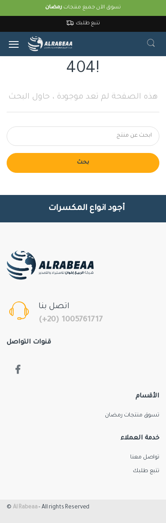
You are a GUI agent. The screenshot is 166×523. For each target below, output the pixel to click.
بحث (83, 163)
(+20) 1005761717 (71, 320)
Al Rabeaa (25, 507)
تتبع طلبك (83, 24)
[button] (151, 44)
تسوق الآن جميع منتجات (83, 8)
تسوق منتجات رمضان (132, 415)
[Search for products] (83, 136)
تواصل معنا (144, 457)
